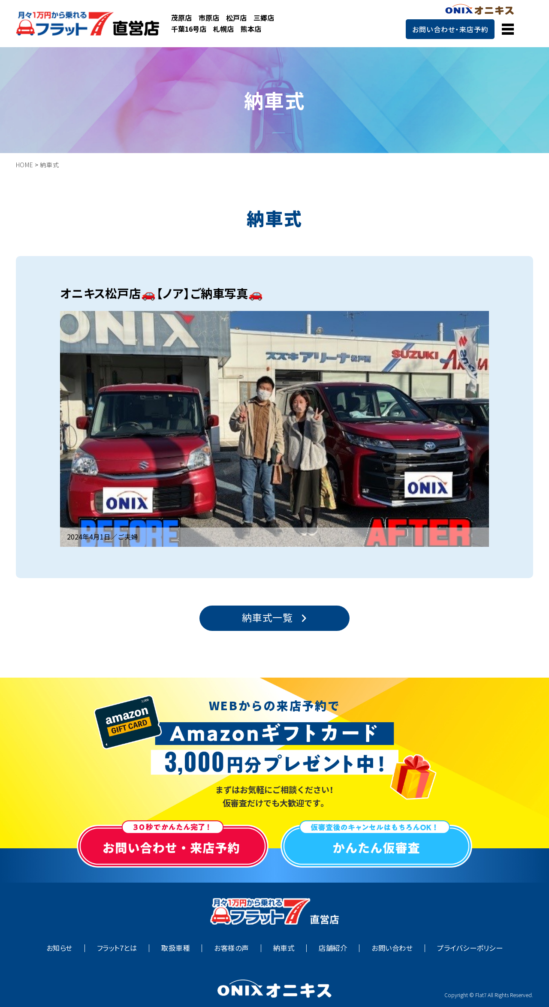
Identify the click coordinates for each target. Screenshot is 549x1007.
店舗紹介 (333, 948)
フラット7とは (117, 948)
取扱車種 (175, 948)
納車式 (283, 948)
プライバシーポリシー (470, 948)
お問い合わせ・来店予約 (450, 29)
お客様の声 (231, 948)
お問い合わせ (392, 948)
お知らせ (59, 948)
